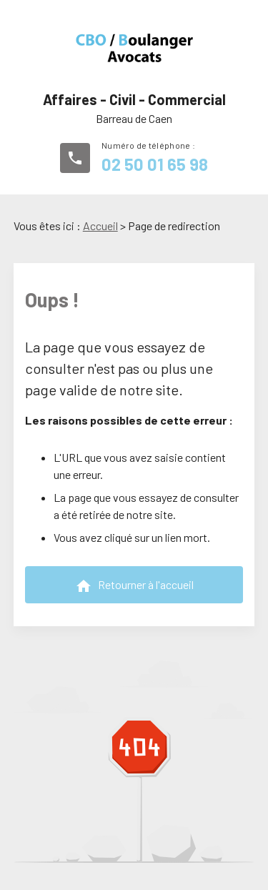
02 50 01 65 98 (154, 164)
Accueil (100, 225)
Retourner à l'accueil (134, 586)
